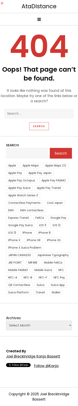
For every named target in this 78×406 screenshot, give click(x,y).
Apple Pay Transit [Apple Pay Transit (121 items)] (49, 188)
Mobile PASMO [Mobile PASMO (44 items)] (18, 270)
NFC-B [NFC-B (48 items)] (28, 277)
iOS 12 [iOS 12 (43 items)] (56, 225)
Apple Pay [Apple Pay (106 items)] (15, 173)
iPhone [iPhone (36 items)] (27, 233)
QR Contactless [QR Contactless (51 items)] (19, 285)
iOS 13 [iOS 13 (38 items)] (12, 233)
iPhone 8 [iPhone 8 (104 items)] (44, 233)
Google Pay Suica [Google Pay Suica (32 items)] (20, 225)
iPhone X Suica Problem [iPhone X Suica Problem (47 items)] (24, 248)
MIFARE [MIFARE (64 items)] (32, 263)
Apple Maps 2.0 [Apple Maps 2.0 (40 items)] (55, 165)
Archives (13, 318)
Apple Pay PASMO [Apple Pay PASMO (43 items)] (54, 180)
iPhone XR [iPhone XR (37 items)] (34, 240)
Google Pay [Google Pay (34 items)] (58, 218)
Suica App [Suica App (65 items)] (58, 285)
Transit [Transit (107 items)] (40, 292)
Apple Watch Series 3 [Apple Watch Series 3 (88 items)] (23, 195)
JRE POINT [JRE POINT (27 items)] (15, 263)
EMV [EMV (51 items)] (11, 210)
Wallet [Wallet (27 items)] (56, 292)
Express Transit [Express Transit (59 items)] (18, 218)
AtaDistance (39, 6)
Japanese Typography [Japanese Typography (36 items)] (53, 255)
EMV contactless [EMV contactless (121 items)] (32, 210)
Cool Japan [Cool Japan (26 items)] (55, 203)
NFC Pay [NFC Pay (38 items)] (59, 277)
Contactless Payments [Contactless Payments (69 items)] (24, 203)
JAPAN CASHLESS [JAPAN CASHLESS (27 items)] (19, 255)
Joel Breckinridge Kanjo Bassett (33, 356)
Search (12, 145)
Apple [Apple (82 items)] (12, 165)
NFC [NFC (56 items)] (61, 270)
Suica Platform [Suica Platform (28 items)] (18, 292)
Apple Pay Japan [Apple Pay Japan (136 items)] (40, 173)
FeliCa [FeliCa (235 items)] (39, 218)
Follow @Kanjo (46, 365)
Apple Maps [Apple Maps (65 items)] (31, 165)
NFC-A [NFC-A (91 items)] (12, 277)
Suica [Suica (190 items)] (40, 285)
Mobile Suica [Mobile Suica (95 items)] (43, 270)
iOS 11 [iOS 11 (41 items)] (42, 225)
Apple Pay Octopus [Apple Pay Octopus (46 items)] (21, 180)
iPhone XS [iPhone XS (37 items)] (54, 240)
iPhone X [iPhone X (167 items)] (14, 240)
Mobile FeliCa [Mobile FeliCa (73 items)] (53, 263)
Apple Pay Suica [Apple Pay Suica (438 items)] (19, 188)
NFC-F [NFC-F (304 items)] (43, 277)
